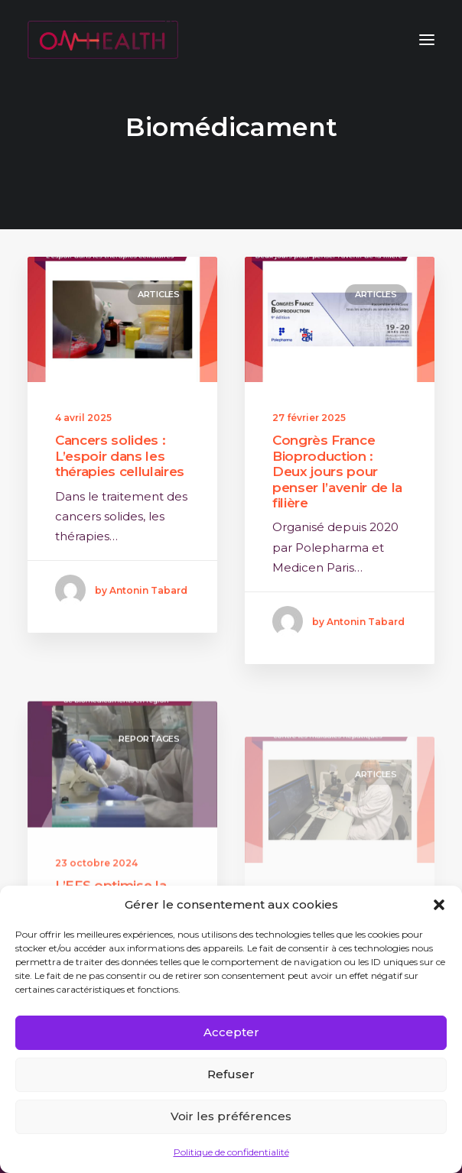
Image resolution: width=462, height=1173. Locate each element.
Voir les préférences (231, 1116)
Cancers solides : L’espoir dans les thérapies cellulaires (119, 456)
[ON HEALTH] (103, 40)
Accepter (231, 1032)
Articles (159, 294)
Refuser (231, 1074)
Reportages (149, 784)
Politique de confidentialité (231, 1152)
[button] (439, 904)
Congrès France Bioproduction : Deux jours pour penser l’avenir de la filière (337, 471)
